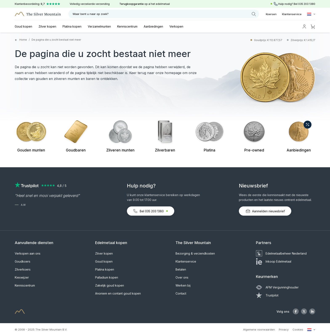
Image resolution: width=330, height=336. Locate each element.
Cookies (298, 329)
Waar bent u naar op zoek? (164, 14)
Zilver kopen (47, 26)
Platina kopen (72, 26)
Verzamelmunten (99, 26)
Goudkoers (22, 261)
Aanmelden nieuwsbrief (265, 211)
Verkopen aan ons (27, 253)
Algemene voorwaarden (259, 329)
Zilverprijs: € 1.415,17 (303, 40)
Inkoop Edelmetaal (273, 261)
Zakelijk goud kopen (109, 285)
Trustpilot (267, 295)
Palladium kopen (106, 277)
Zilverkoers (23, 269)
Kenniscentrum (127, 26)
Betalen (181, 269)
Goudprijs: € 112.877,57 (268, 40)
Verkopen (176, 26)
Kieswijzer (22, 277)
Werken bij (183, 285)
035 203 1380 (306, 3)
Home (21, 39)
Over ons (182, 277)
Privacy (284, 329)
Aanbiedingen (153, 26)
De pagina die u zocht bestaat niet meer (56, 39)
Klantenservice (292, 14)
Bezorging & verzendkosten (195, 253)
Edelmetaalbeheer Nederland (281, 253)
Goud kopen (23, 26)
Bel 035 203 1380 (150, 211)
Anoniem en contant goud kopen (118, 293)
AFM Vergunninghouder (277, 287)
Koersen (271, 14)
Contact (181, 293)
